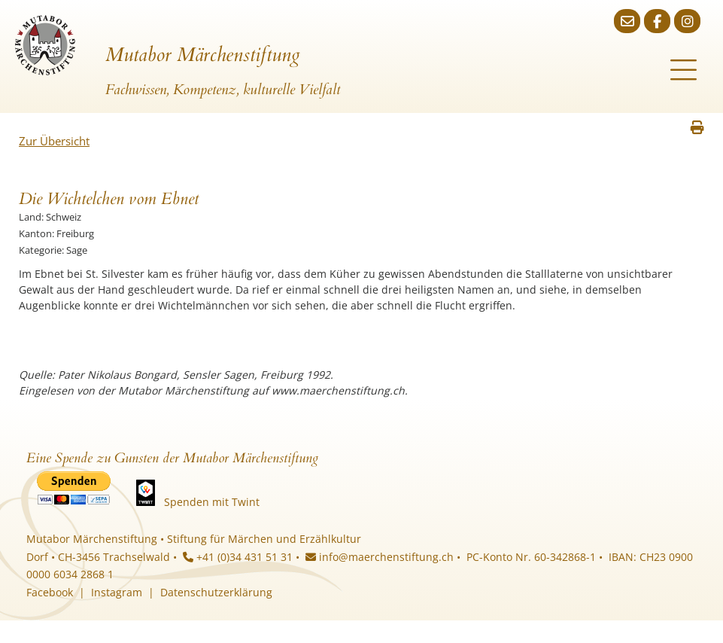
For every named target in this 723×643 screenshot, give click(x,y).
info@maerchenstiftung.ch (379, 557)
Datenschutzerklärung (216, 592)
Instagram (116, 592)
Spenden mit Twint (212, 502)
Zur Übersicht (54, 140)
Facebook (49, 592)
